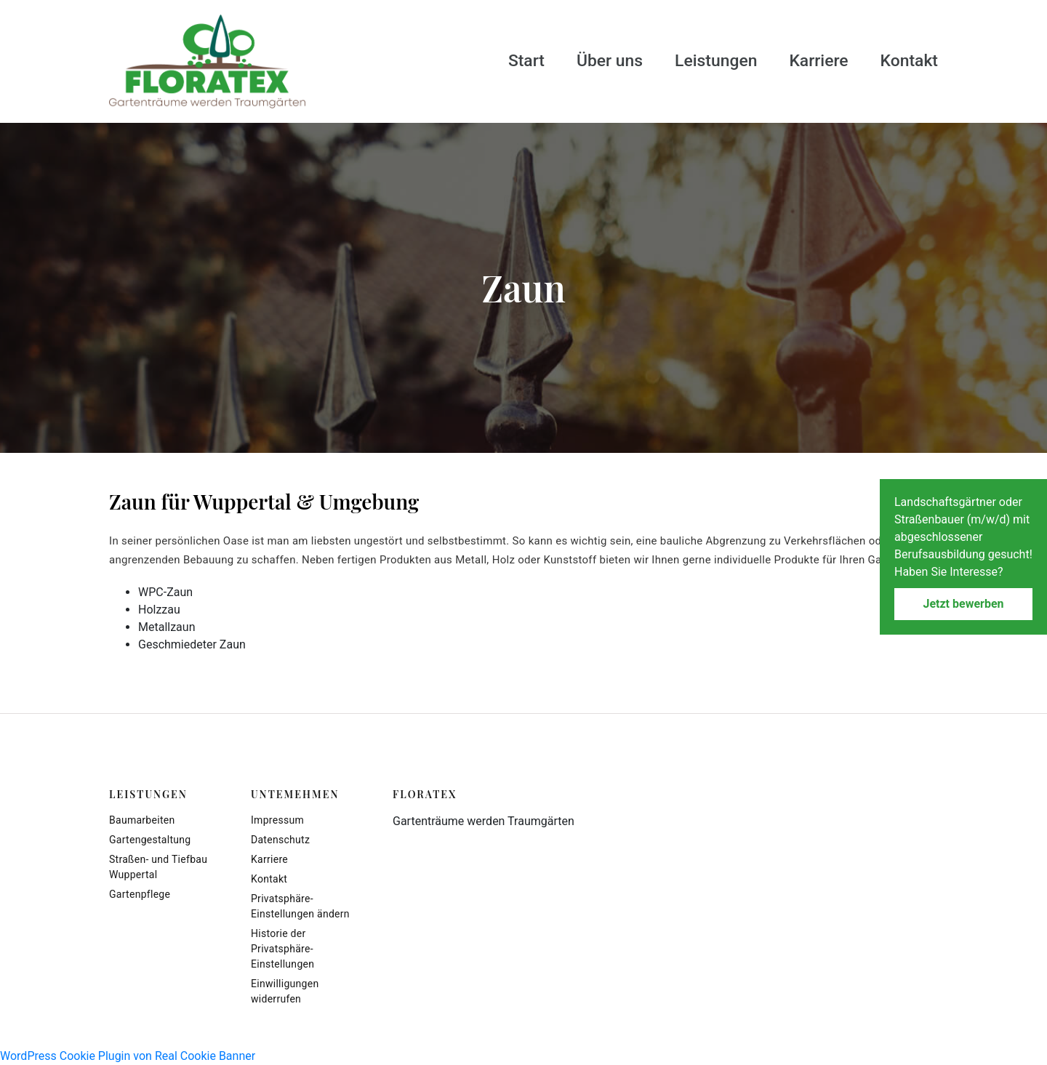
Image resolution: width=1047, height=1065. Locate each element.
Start (513, 60)
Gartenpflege (139, 894)
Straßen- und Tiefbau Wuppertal (158, 866)
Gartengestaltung (149, 839)
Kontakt (908, 60)
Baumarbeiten (141, 820)
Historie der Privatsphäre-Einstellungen (282, 949)
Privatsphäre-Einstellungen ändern (300, 906)
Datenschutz (280, 839)
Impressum (277, 820)
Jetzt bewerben (963, 604)
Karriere (815, 60)
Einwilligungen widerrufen (284, 991)
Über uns (598, 60)
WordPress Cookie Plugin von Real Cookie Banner (127, 1056)
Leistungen (708, 60)
